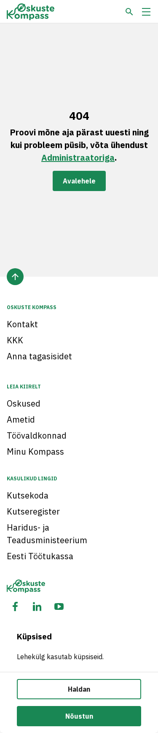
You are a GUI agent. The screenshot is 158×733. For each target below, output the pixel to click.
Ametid (21, 419)
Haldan (79, 689)
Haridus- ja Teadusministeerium (47, 534)
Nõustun (79, 716)
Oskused (23, 403)
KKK (15, 340)
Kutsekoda (27, 495)
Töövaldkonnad (37, 435)
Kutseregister (33, 511)
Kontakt (22, 324)
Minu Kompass (35, 451)
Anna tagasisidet (39, 356)
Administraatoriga (78, 157)
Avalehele (79, 181)
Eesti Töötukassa (40, 556)
